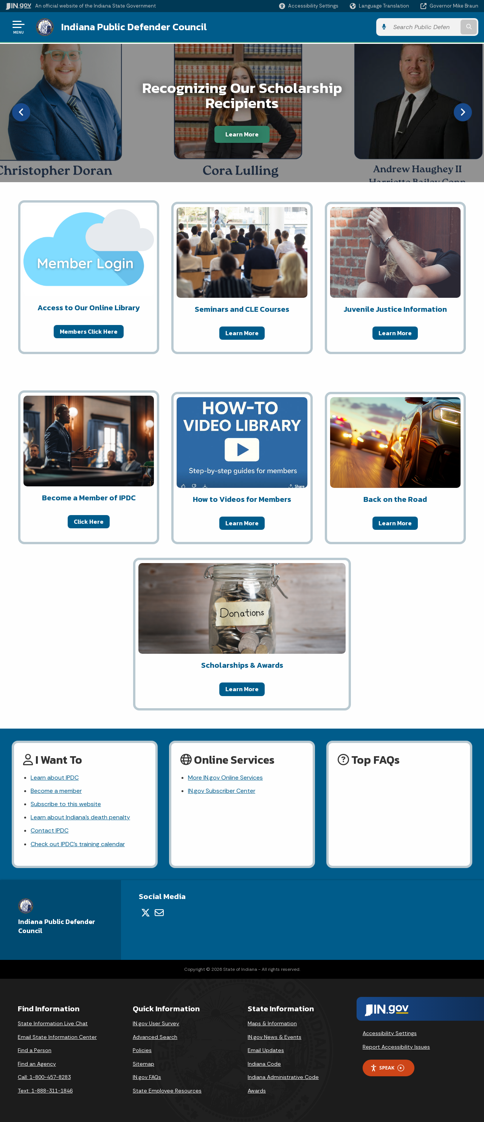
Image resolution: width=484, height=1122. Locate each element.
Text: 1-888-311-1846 (45, 1090)
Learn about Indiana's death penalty (80, 817)
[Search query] (424, 27)
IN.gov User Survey (156, 1023)
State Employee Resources (167, 1090)
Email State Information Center (57, 1037)
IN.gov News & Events (274, 1037)
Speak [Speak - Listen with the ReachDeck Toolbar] (387, 1067)
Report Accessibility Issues (396, 1046)
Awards (257, 1090)
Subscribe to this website (66, 804)
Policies (142, 1050)
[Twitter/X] (145, 912)
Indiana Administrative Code (283, 1077)
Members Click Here (89, 331)
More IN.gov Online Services (225, 778)
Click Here (89, 521)
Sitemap (143, 1063)
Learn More (242, 134)
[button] (308, 5)
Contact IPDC (49, 830)
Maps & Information (272, 1023)
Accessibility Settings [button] (390, 1033)
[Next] (463, 112)
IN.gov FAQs (147, 1077)
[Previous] (21, 112)
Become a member (56, 791)
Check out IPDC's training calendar (78, 844)
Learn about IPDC (55, 778)
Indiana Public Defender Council (134, 27)
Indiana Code (264, 1063)
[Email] (159, 912)
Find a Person (34, 1050)
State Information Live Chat (53, 1023)
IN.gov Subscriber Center (221, 791)
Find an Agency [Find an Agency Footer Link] (37, 1063)
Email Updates (266, 1050)
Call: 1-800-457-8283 (44, 1077)
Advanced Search (155, 1037)
